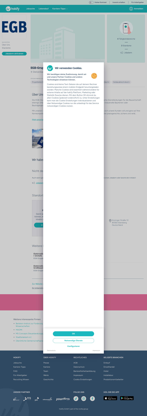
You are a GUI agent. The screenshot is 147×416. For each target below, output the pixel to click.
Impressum (96, 350)
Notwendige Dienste (73, 340)
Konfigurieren (73, 346)
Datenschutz (51, 350)
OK (73, 334)
